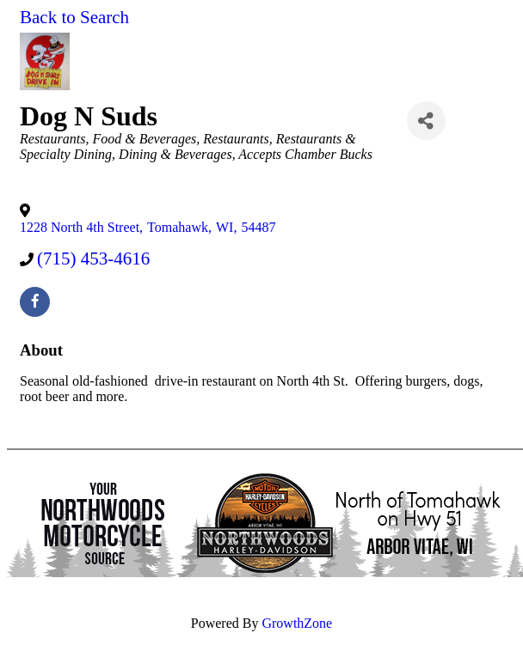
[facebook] (35, 302)
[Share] (426, 120)
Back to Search (74, 17)
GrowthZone (297, 623)
